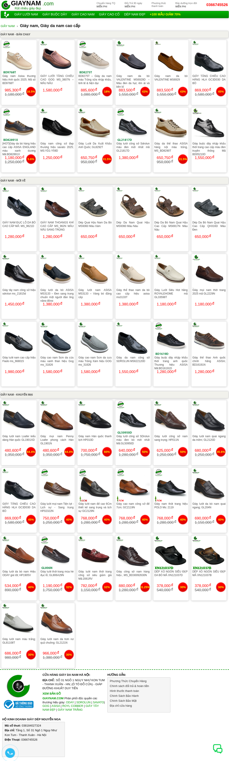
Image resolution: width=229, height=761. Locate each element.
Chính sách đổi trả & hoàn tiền (129, 686)
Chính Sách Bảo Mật (123, 700)
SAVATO (98, 702)
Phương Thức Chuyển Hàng (128, 681)
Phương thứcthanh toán (159, 4)
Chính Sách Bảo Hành (124, 695)
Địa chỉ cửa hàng (121, 705)
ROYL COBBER (72, 706)
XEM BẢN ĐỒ (51, 693)
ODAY (70, 702)
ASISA (55, 706)
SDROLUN (83, 702)
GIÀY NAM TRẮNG (70, 709)
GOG (45, 706)
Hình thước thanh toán (124, 691)
